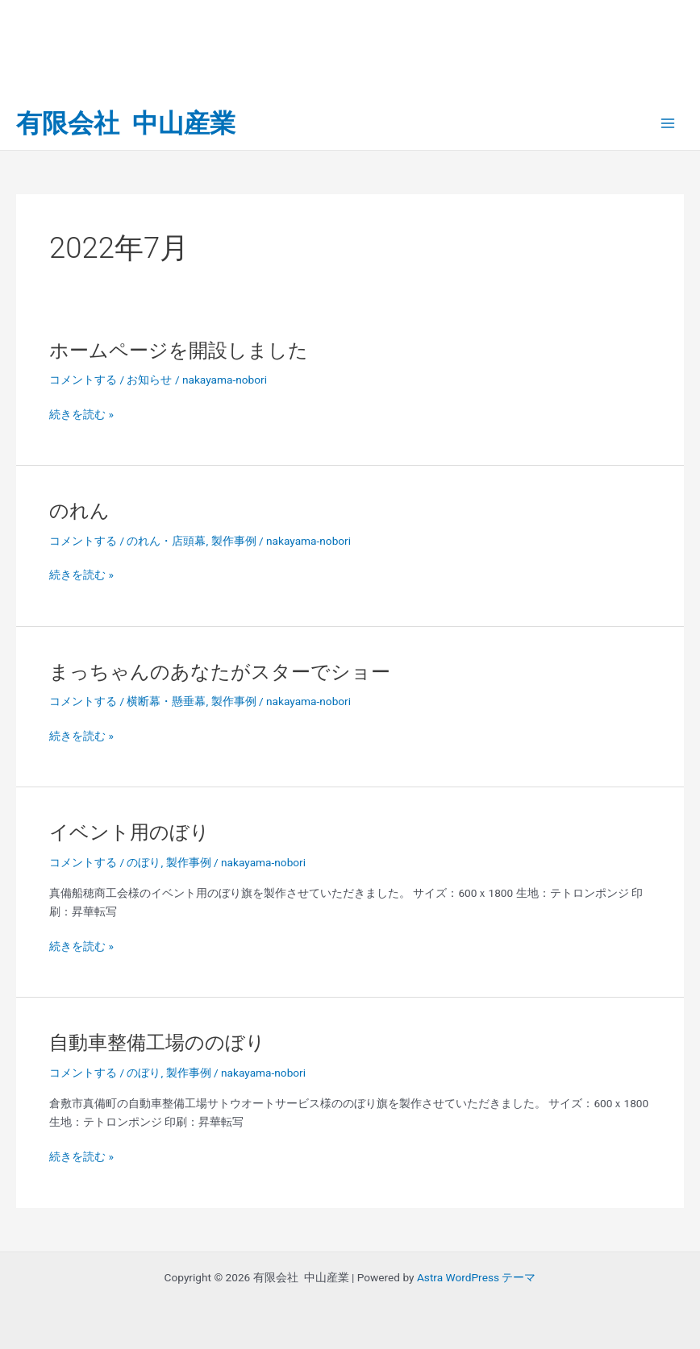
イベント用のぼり (129, 832)
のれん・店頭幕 (166, 540)
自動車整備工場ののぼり (157, 1042)
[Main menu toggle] (668, 123)
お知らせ (149, 379)
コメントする (83, 379)
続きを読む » (81, 414)
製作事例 (233, 540)
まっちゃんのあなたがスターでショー (219, 672)
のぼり (143, 862)
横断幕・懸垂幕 (166, 701)
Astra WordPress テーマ (476, 1277)
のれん (79, 511)
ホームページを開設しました (178, 350)
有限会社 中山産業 (125, 123)
